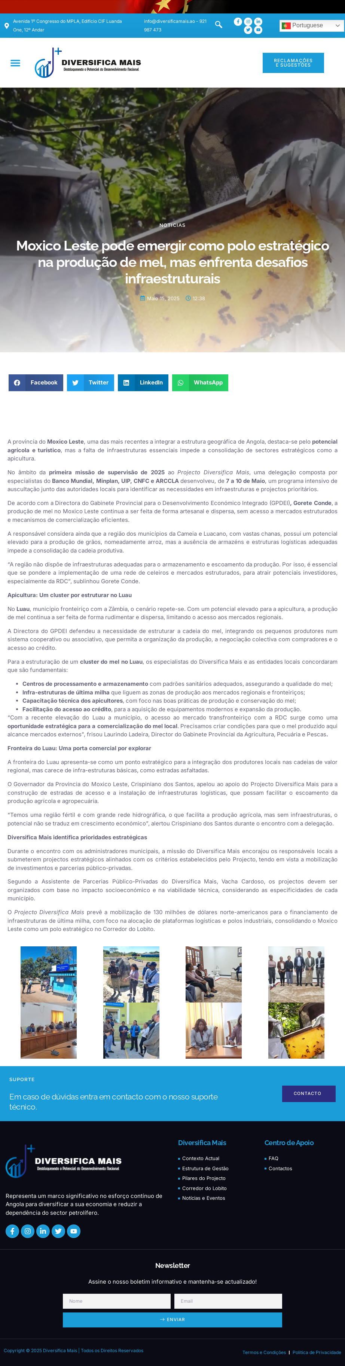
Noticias (172, 225)
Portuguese (302, 25)
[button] (15, 63)
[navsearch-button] (214, 25)
